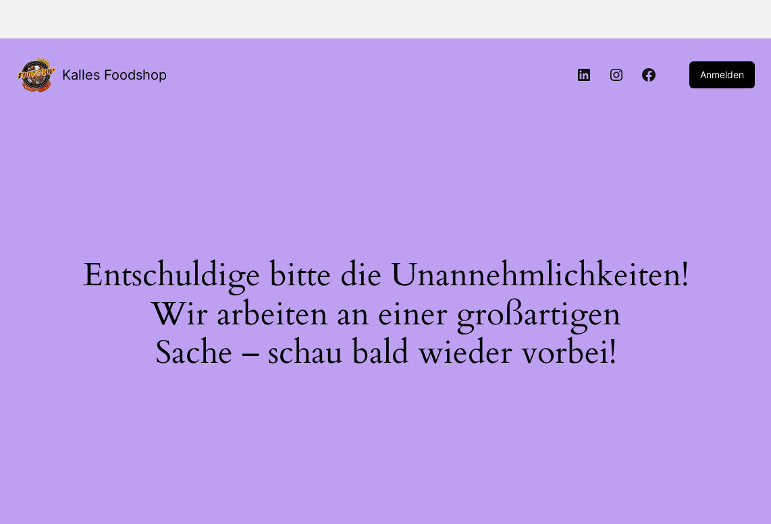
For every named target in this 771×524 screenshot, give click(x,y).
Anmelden (722, 74)
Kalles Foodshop (114, 75)
